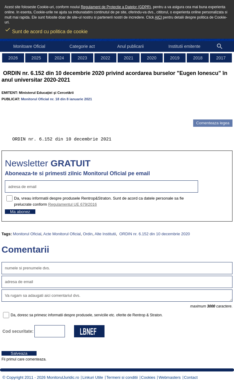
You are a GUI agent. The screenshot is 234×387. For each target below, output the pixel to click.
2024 (59, 57)
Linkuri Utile (92, 377)
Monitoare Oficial (29, 46)
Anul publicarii (130, 46)
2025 (36, 57)
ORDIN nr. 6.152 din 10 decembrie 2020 (154, 234)
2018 (198, 57)
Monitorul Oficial (27, 234)
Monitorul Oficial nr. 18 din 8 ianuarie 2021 (56, 99)
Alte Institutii (105, 234)
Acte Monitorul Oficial (62, 234)
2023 (82, 57)
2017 (221, 57)
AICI (158, 17)
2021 (128, 57)
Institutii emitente (184, 46)
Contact (191, 377)
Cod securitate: (18, 331)
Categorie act (82, 46)
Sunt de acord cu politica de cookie (46, 29)
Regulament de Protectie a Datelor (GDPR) (116, 7)
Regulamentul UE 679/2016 (72, 204)
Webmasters (169, 377)
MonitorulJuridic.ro (63, 377)
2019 (174, 57)
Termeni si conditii (122, 377)
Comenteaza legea (212, 123)
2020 (151, 57)
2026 (13, 57)
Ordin (88, 234)
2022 (105, 57)
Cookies (148, 377)
